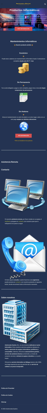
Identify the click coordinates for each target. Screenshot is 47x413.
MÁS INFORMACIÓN (23, 28)
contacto (21, 221)
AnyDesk (7, 221)
